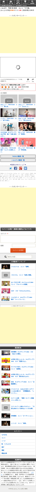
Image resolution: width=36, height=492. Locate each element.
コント (4, 438)
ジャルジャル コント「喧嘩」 (20, 266)
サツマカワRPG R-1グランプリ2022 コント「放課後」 (22, 368)
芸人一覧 (11, 3)
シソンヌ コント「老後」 (19, 423)
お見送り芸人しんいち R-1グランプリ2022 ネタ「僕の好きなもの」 (22, 375)
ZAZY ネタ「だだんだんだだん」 (21, 291)
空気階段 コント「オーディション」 (22, 416)
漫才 (3, 447)
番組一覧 (18, 3)
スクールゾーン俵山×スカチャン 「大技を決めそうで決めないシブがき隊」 (22, 407)
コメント (4, 233)
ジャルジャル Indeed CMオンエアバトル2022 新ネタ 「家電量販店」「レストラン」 (22, 391)
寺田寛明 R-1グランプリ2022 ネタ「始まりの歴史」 (22, 353)
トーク (4, 441)
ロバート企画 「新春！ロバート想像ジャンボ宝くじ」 (22, 399)
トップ (3, 3)
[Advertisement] (18, 35)
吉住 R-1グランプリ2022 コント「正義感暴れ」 (22, 383)
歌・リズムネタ (6, 444)
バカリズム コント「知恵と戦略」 (21, 275)
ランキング (25, 3)
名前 (2, 245)
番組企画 (4, 453)
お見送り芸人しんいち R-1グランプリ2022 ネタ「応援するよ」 (22, 360)
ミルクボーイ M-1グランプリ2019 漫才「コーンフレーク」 (22, 298)
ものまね (4, 435)
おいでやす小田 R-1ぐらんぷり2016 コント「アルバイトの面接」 (22, 283)
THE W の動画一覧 (18, 156)
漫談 (3, 450)
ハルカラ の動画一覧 (18, 160)
